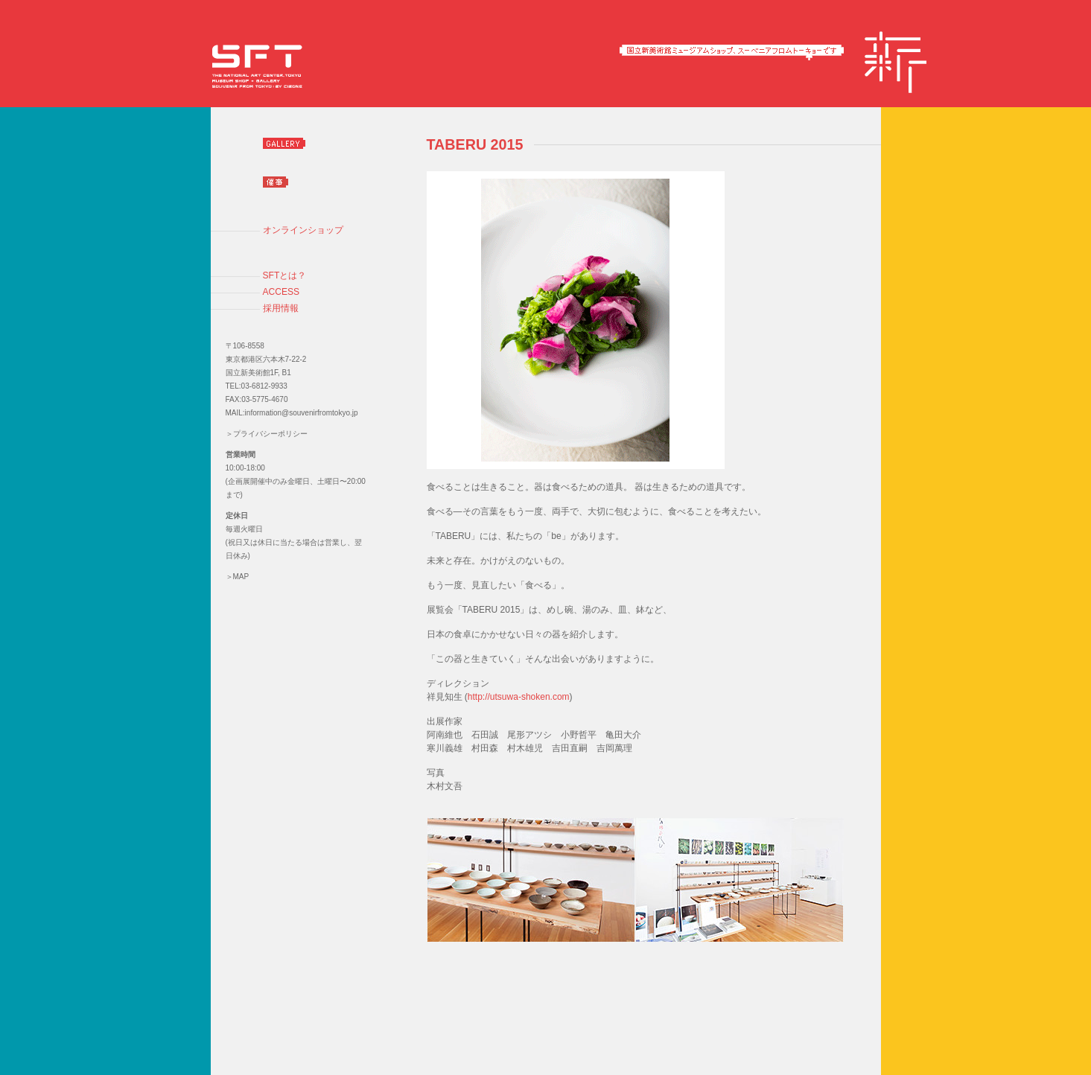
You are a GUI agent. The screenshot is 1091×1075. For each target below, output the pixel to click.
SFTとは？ (285, 275)
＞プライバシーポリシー (267, 434)
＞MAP (237, 576)
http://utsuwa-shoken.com (519, 697)
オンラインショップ (303, 230)
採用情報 (281, 308)
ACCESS (281, 292)
